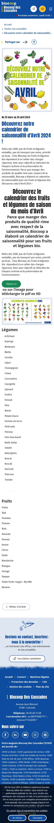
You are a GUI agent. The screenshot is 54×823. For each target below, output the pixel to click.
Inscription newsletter (27, 658)
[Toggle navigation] (50, 10)
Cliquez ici (11, 284)
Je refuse (17, 818)
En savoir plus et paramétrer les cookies (27, 810)
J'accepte (37, 818)
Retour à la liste (16, 606)
